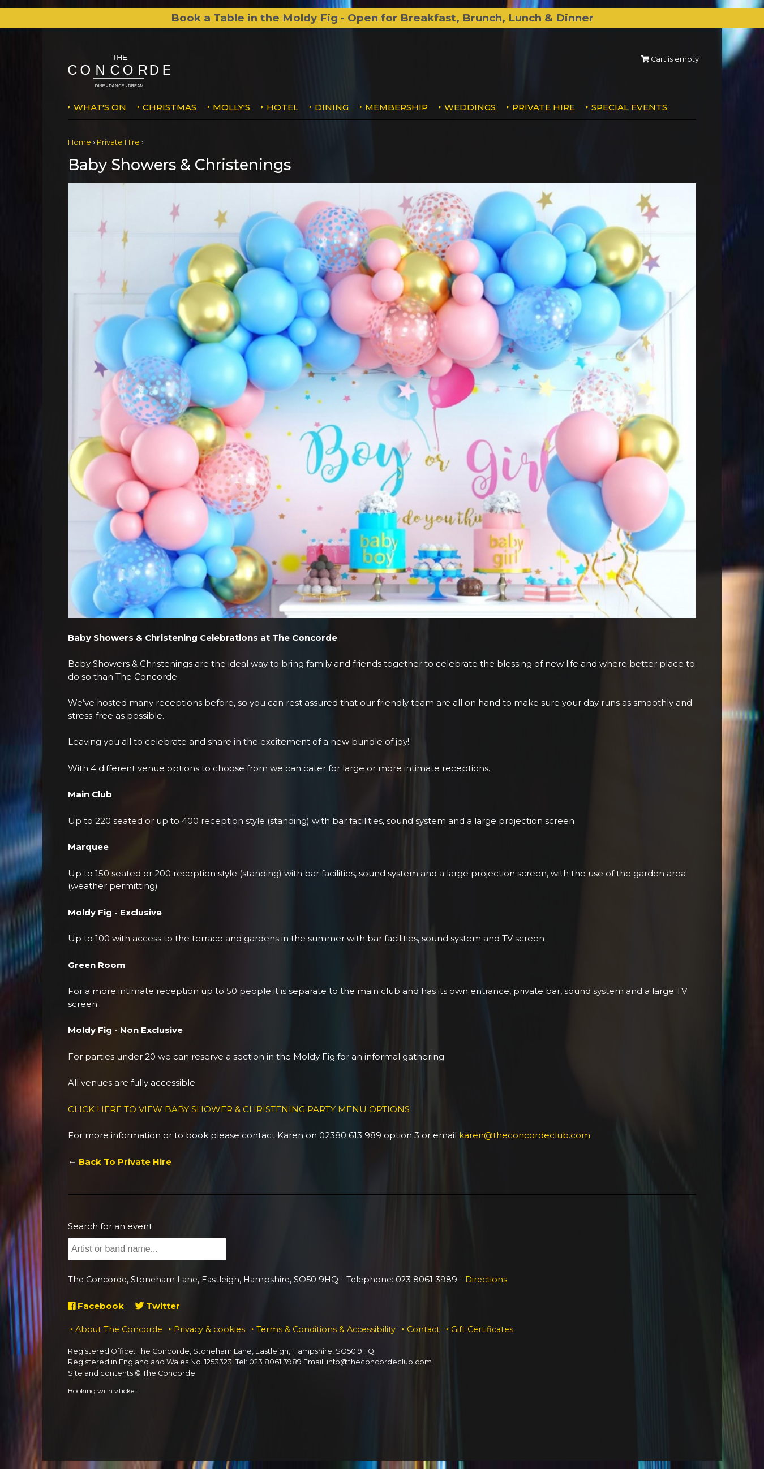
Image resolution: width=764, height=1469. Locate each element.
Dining (332, 107)
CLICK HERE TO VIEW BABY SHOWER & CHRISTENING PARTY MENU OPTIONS (239, 1109)
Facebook (96, 1306)
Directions (486, 1279)
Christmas (169, 107)
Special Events (629, 107)
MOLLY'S (231, 107)
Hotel (282, 107)
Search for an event (110, 1226)
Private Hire (543, 107)
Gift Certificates (482, 1329)
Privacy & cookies (209, 1329)
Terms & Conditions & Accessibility (326, 1329)
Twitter (157, 1306)
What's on (100, 107)
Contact (423, 1329)
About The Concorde (118, 1329)
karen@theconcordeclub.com (524, 1135)
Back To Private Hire (125, 1161)
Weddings (470, 107)
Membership (396, 107)
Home (79, 142)
